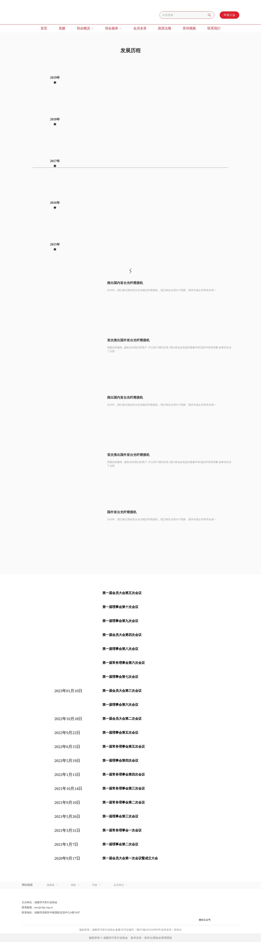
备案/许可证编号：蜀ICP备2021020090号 (138, 929)
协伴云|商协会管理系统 (158, 937)
